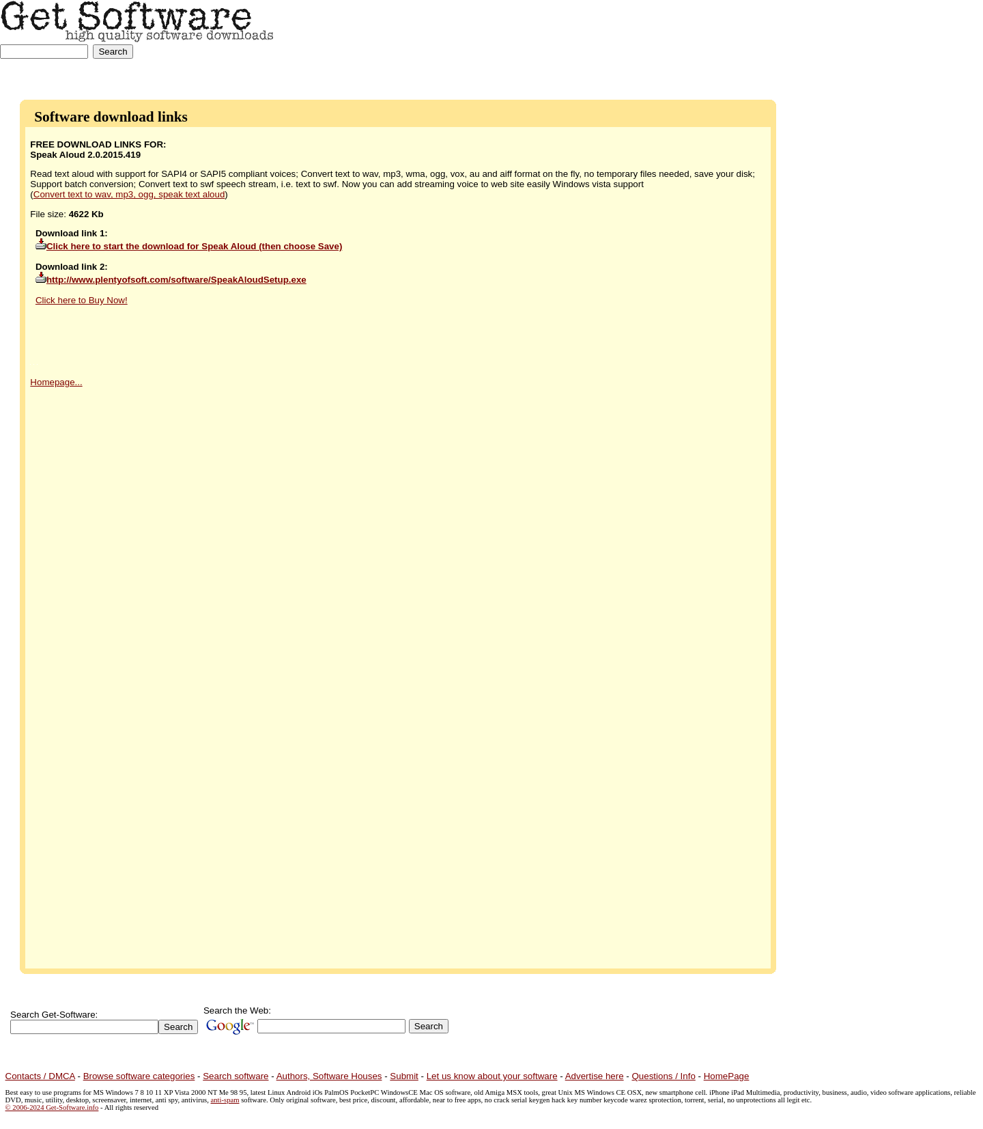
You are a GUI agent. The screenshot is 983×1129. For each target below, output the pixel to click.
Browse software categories (139, 1076)
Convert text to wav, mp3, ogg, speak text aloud (129, 194)
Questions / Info (663, 1076)
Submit (404, 1076)
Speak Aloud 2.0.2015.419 (85, 155)
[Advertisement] (927, 42)
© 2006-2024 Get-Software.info (52, 1107)
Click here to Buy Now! (81, 300)
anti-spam (225, 1100)
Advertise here (594, 1076)
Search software (235, 1076)
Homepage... (56, 382)
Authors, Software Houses (329, 1076)
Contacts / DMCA (40, 1076)
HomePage (727, 1076)
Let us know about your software (492, 1076)
